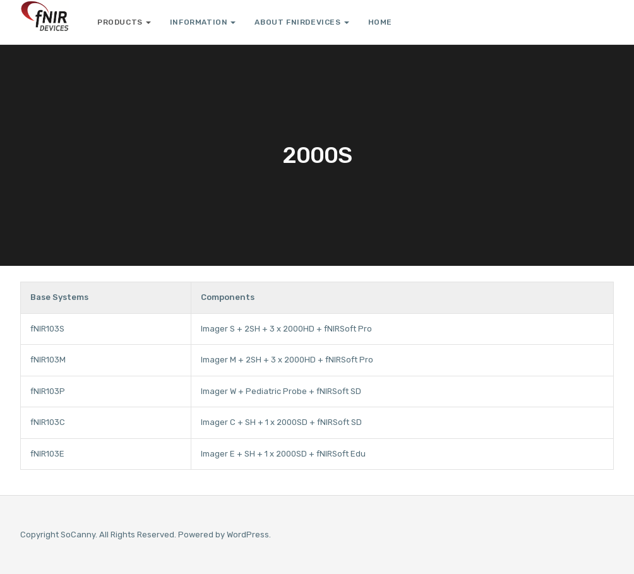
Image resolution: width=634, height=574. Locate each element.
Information (203, 22)
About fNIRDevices (301, 22)
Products (124, 22)
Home (380, 22)
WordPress (248, 534)
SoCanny (78, 534)
